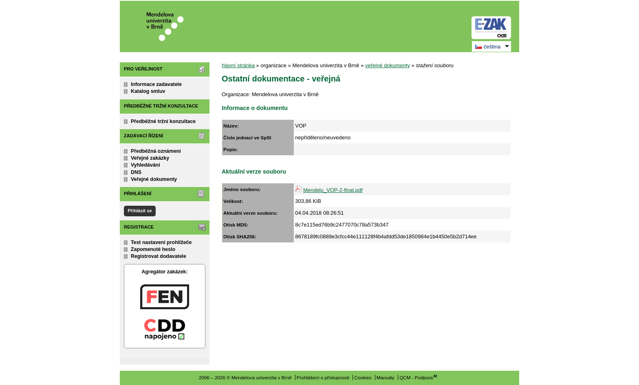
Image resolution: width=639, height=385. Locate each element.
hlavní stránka (238, 65)
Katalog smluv (148, 91)
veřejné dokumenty (387, 65)
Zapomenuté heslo (153, 249)
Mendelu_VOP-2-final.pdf (333, 190)
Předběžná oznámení (156, 151)
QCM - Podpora (416, 377)
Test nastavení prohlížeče (161, 242)
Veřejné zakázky (150, 158)
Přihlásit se (140, 210)
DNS (136, 172)
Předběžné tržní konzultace (163, 121)
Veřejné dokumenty (154, 179)
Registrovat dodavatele (158, 256)
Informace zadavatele (156, 84)
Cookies (362, 377)
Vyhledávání (145, 165)
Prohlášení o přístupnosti (323, 377)
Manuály (385, 377)
